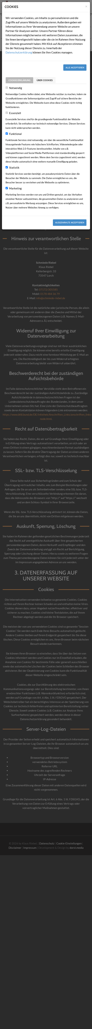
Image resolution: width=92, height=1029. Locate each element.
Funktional (15, 133)
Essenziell (15, 113)
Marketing (15, 188)
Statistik (14, 167)
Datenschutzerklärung (19, 52)
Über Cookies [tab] (45, 79)
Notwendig (15, 88)
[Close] (86, 6)
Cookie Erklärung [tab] (19, 79)
